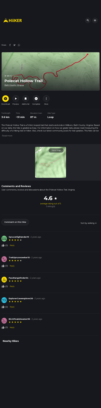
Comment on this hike (15, 222)
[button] (6, 136)
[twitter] (14, 45)
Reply (12, 245)
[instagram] (18, 45)
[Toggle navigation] (95, 20)
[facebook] (9, 45)
